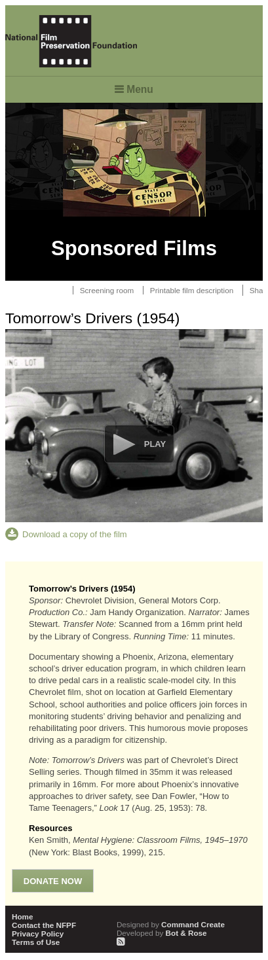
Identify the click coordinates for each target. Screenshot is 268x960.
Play (155, 444)
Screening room (107, 290)
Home (22, 916)
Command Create (171, 924)
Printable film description (191, 290)
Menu (139, 89)
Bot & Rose (162, 933)
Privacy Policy (38, 933)
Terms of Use (36, 942)
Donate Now (53, 881)
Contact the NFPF (44, 925)
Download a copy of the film (74, 534)
